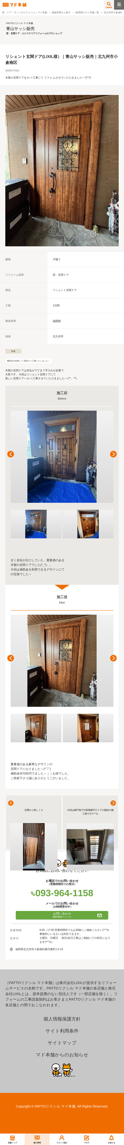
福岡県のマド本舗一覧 (87, 12)
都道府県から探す (61, 12)
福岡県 (57, 321)
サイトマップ (62, 1042)
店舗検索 (109, 5)
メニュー (119, 4)
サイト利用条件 (62, 1030)
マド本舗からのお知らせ (62, 1054)
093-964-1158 (62, 893)
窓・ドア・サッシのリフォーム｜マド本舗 (24, 12)
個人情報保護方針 (62, 1019)
